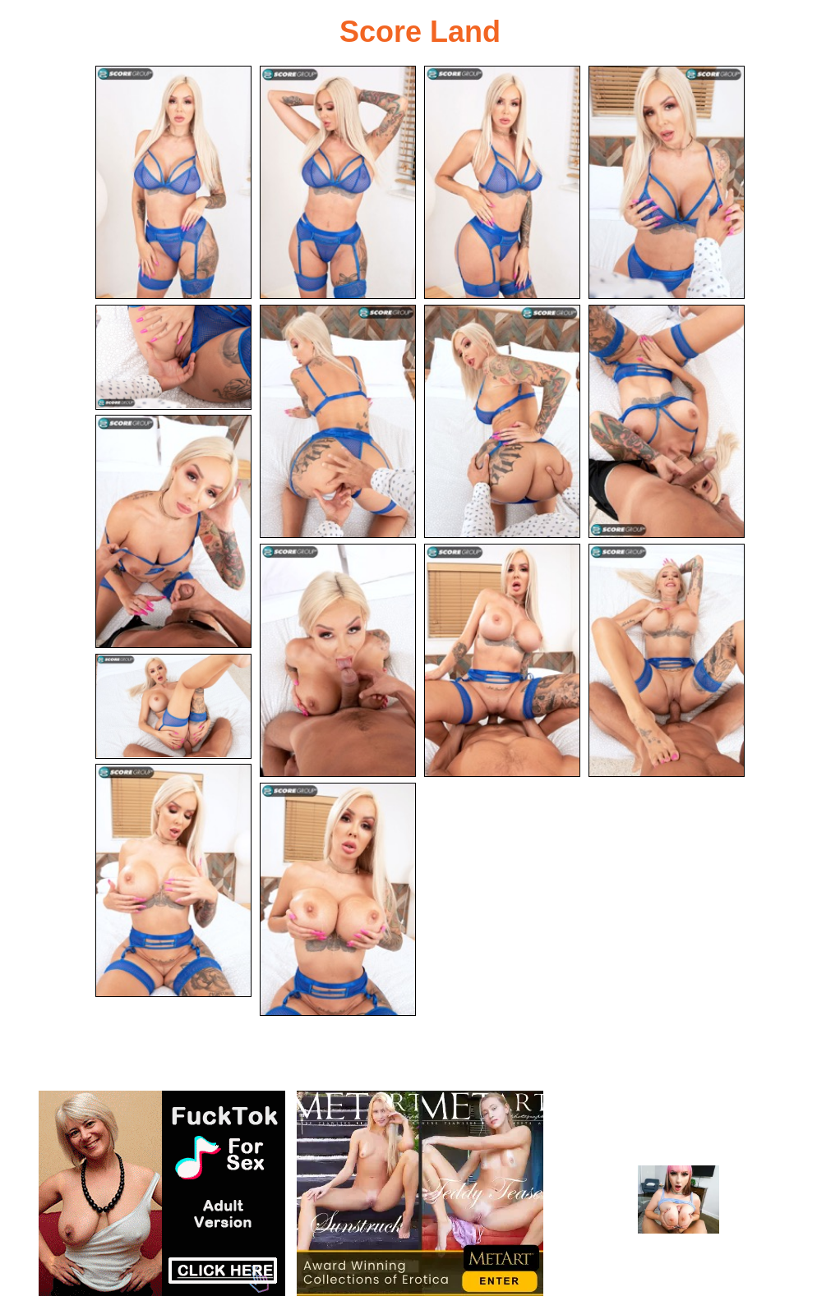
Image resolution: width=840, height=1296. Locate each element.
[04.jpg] (666, 182)
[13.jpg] (173, 706)
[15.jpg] (338, 899)
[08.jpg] (666, 421)
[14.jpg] (173, 880)
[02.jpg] (338, 182)
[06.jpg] (338, 421)
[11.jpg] (502, 660)
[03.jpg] (502, 182)
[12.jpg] (666, 660)
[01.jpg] (173, 182)
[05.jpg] (173, 357)
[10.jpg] (338, 660)
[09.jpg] (173, 531)
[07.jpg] (502, 421)
